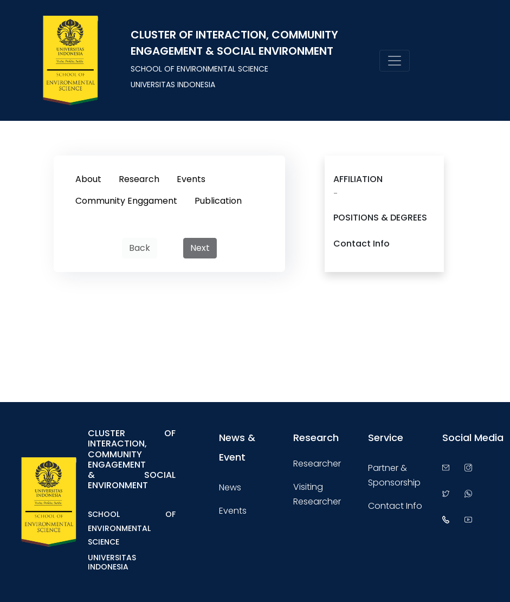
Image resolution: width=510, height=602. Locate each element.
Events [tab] (191, 179)
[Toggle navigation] (394, 61)
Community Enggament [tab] (126, 201)
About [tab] (88, 179)
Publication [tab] (218, 201)
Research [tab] (139, 179)
